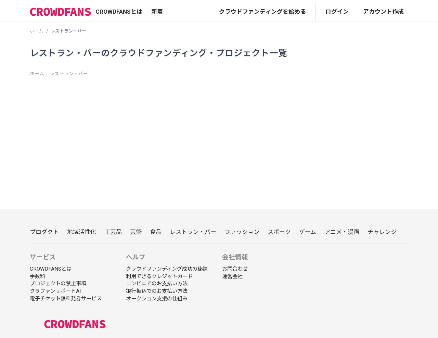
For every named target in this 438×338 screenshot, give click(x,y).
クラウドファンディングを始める (262, 11)
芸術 (136, 232)
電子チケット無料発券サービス (66, 299)
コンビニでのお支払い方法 (157, 284)
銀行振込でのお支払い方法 (157, 291)
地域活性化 (81, 232)
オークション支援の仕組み (157, 299)
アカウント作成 (383, 11)
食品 (156, 232)
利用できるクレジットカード (159, 276)
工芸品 (113, 232)
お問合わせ (235, 269)
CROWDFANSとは (118, 11)
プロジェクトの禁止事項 (58, 284)
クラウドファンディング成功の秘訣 (167, 269)
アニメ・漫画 (341, 232)
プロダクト (44, 232)
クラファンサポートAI (55, 291)
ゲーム (307, 232)
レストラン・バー (69, 73)
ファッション (241, 232)
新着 (157, 11)
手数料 (37, 276)
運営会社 (232, 276)
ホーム (36, 31)
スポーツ (279, 232)
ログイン (337, 11)
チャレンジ (382, 232)
